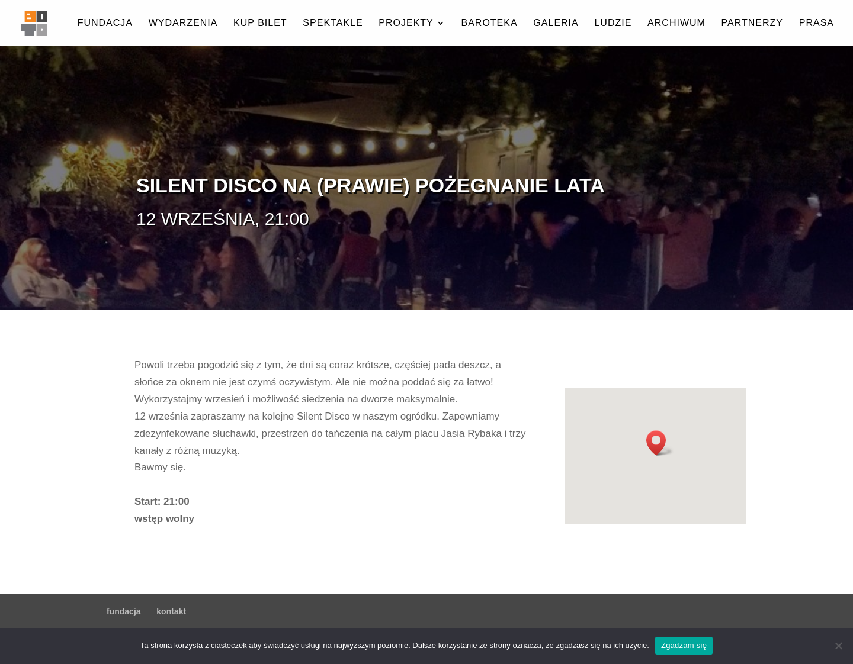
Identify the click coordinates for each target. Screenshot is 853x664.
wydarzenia (183, 23)
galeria (555, 23)
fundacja (105, 23)
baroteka (489, 23)
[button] (660, 443)
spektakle (333, 23)
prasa (816, 23)
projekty (406, 23)
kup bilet (260, 23)
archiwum (676, 23)
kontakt (171, 611)
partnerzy (752, 23)
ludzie (612, 23)
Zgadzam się (684, 645)
